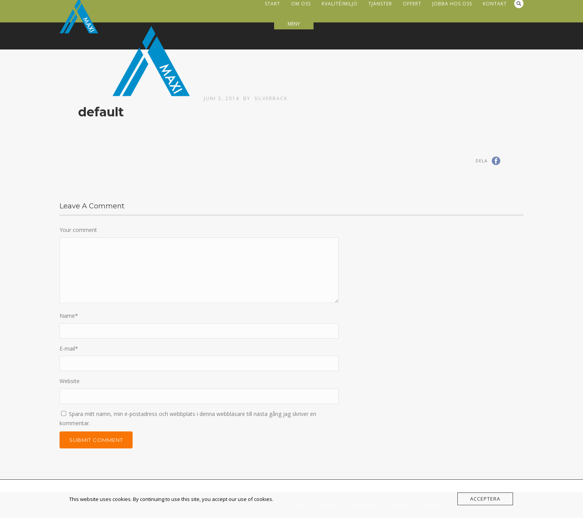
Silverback (271, 98)
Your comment (78, 229)
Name (69, 315)
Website (70, 381)
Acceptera (485, 498)
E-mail (69, 348)
